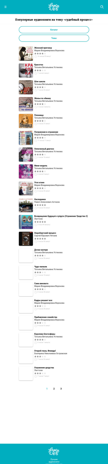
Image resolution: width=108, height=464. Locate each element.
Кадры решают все (43, 300)
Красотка (38, 65)
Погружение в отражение (46, 132)
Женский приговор (43, 48)
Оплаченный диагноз (44, 149)
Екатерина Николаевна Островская (50, 353)
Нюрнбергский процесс (45, 233)
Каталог (54, 30)
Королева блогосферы (44, 334)
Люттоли (38, 219)
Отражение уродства (44, 368)
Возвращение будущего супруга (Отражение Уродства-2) (61, 216)
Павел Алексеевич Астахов (47, 202)
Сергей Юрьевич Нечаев (45, 236)
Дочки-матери (41, 250)
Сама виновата (41, 283)
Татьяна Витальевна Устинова (48, 67)
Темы (54, 38)
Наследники (40, 199)
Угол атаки (39, 182)
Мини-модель (40, 166)
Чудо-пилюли (40, 267)
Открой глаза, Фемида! (45, 351)
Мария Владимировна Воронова (49, 50)
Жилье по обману (42, 98)
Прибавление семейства (45, 317)
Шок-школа (39, 81)
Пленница (38, 115)
